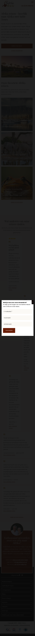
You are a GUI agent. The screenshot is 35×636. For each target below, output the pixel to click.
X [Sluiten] (32, 302)
